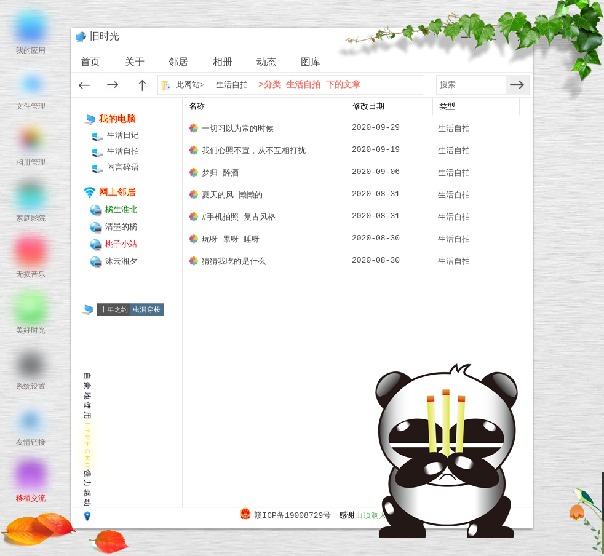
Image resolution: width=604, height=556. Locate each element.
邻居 (178, 62)
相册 (222, 62)
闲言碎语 (123, 167)
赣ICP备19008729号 (292, 515)
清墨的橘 (121, 227)
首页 (90, 62)
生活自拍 (232, 85)
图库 (310, 62)
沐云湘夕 (121, 261)
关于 (135, 62)
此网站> (191, 85)
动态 (266, 62)
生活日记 (123, 135)
